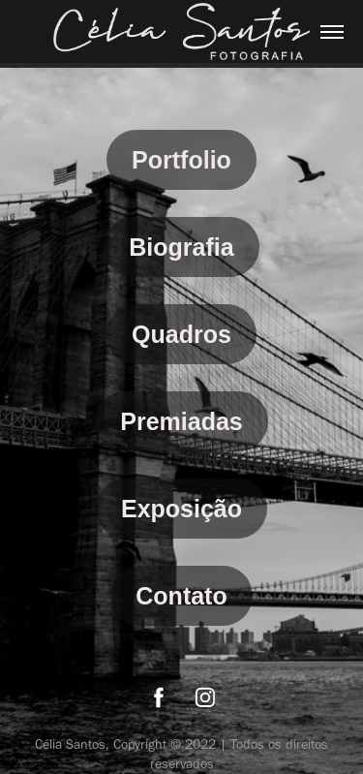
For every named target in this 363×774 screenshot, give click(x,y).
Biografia (181, 247)
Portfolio (181, 159)
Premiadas (181, 421)
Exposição (181, 508)
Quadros (181, 334)
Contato (181, 595)
